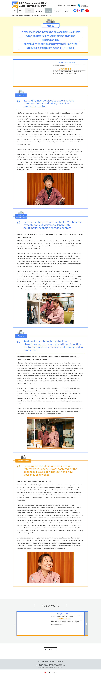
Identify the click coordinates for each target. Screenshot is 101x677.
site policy (52, 662)
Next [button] (86, 624)
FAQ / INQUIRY (45, 662)
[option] (50, 623)
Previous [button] (14, 624)
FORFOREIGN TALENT (39, 10)
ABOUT (21, 10)
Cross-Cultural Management (31, 15)
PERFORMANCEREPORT (58, 10)
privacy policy (60, 662)
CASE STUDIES (48, 10)
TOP (15, 10)
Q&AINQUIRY (67, 10)
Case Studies (19, 15)
